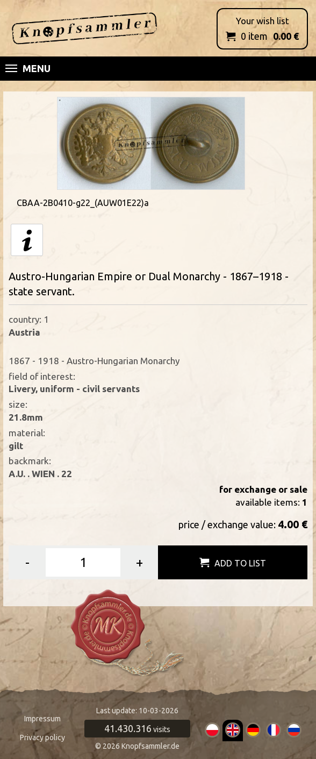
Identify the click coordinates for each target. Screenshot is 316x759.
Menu (28, 68)
